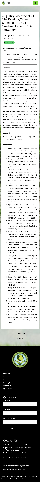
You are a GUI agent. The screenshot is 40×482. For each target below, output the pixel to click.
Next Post (20, 338)
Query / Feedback (20, 420)
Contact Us (7, 386)
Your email (20, 412)
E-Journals (7, 380)
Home (5, 377)
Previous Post (20, 333)
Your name (20, 403)
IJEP (8, 3)
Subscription (7, 383)
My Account (7, 389)
